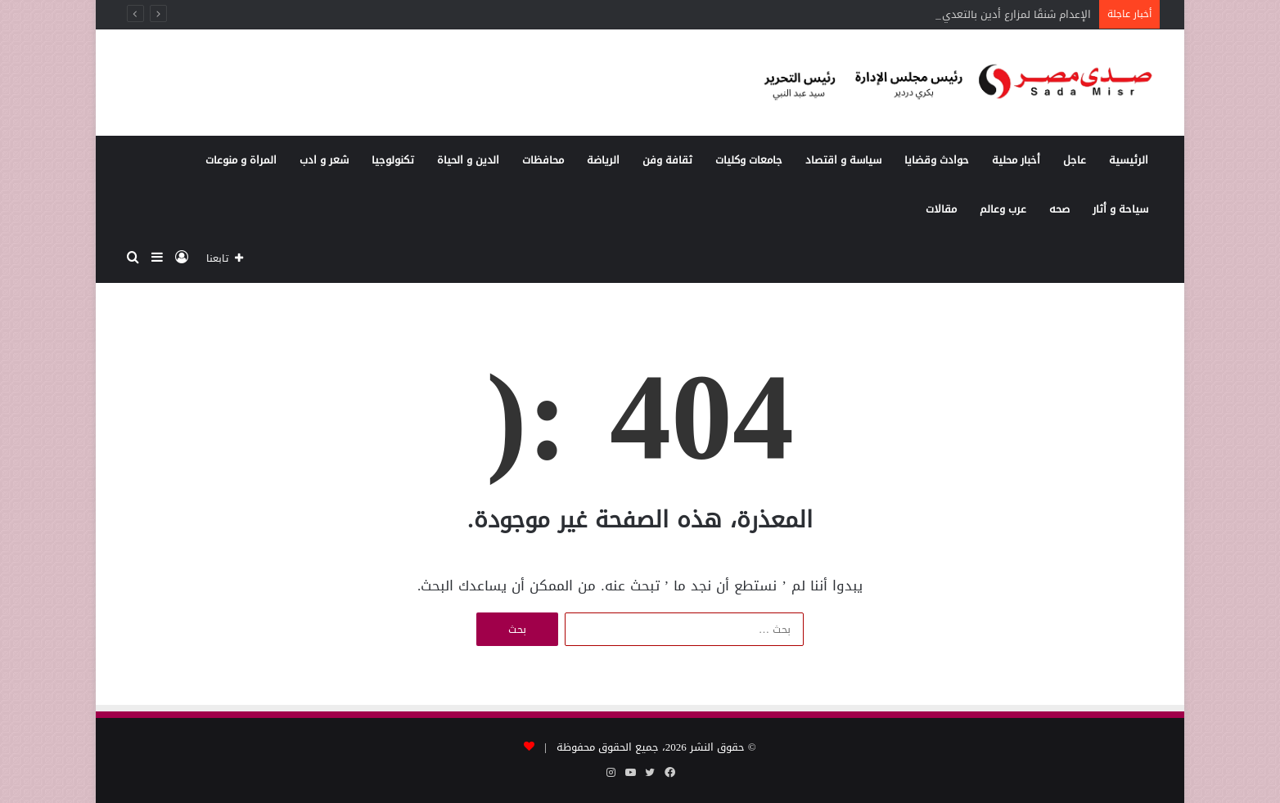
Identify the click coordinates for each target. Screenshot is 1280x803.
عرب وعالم (1003, 209)
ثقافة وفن (667, 160)
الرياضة (603, 160)
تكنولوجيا (393, 160)
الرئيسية (1128, 160)
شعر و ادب (324, 160)
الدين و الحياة (468, 160)
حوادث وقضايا (936, 160)
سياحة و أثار (1120, 209)
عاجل (1074, 160)
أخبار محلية (1016, 160)
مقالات (941, 209)
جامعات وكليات (748, 160)
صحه (1059, 209)
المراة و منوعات (241, 160)
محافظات (543, 160)
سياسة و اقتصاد (843, 160)
